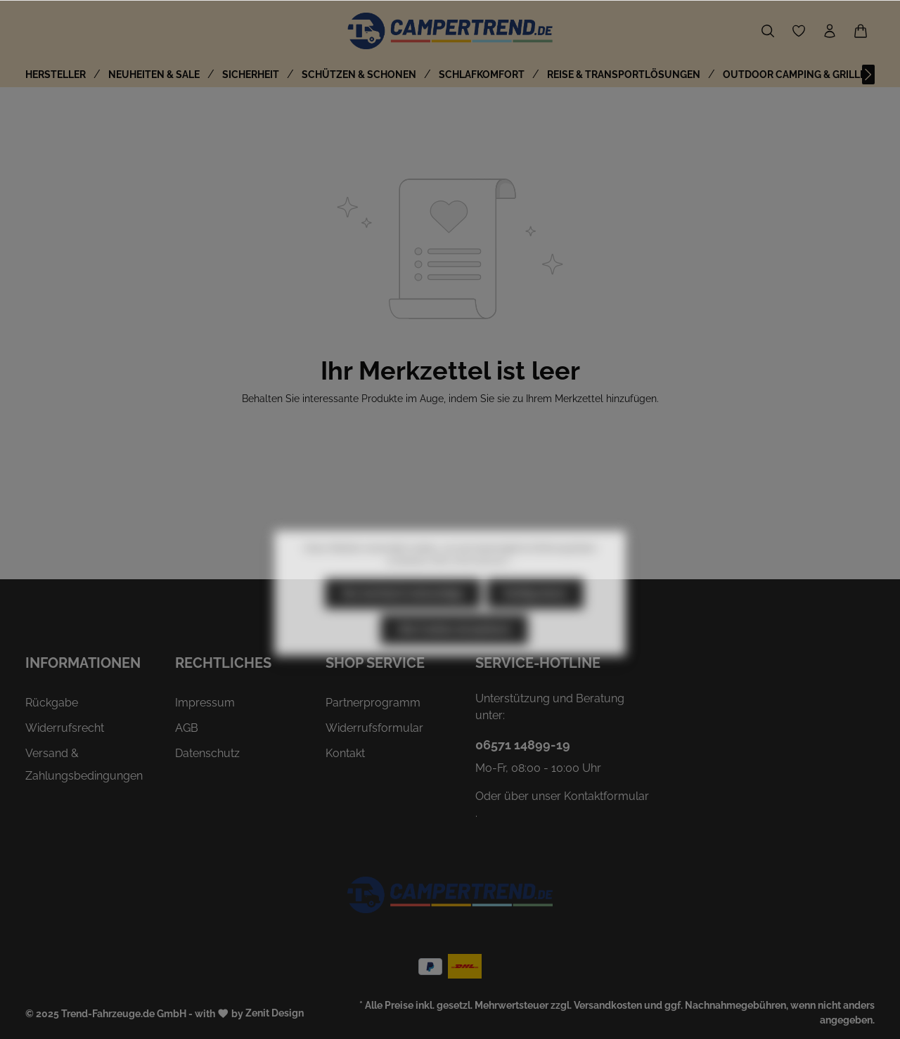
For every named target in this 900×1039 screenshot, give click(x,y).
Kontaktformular (606, 796)
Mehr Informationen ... (472, 590)
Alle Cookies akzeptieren (454, 658)
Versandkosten (608, 1005)
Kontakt (345, 753)
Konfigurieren (535, 622)
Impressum (205, 702)
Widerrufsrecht (64, 728)
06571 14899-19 (522, 744)
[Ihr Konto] (830, 31)
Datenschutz (207, 753)
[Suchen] (768, 31)
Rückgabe (51, 702)
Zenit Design (274, 1013)
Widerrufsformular (374, 728)
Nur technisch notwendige (402, 622)
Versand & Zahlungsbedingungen (84, 764)
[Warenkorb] (861, 31)
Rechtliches (223, 662)
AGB (186, 728)
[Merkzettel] (799, 31)
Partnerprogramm (373, 702)
